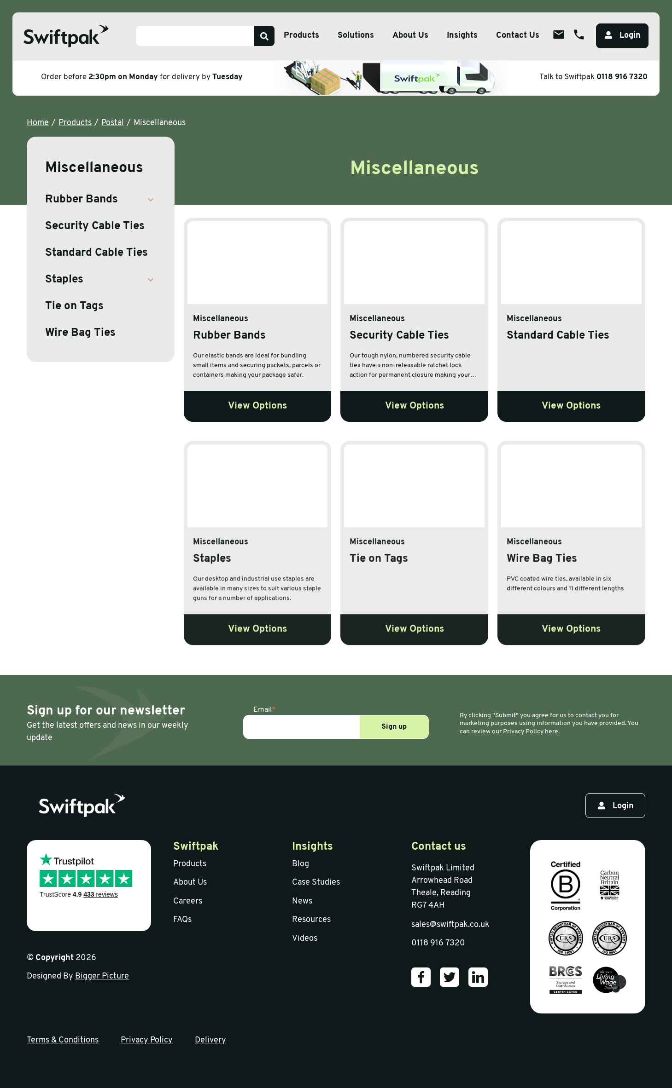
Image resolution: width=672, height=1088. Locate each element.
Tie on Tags (74, 306)
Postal (112, 123)
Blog (300, 864)
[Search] (264, 36)
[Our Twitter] (449, 977)
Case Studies (316, 882)
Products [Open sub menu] (301, 35)
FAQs (182, 919)
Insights (462, 35)
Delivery (210, 1040)
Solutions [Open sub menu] (356, 35)
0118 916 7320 (622, 77)
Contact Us (517, 35)
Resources (311, 919)
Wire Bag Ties (80, 333)
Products (75, 123)
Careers (187, 901)
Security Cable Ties (95, 226)
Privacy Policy (147, 1040)
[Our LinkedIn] (478, 977)
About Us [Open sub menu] (410, 35)
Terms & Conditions (63, 1040)
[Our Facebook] (421, 977)
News (302, 901)
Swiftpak (196, 846)
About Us (190, 882)
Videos (304, 938)
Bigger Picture (102, 976)
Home (38, 123)
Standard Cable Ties (96, 253)
